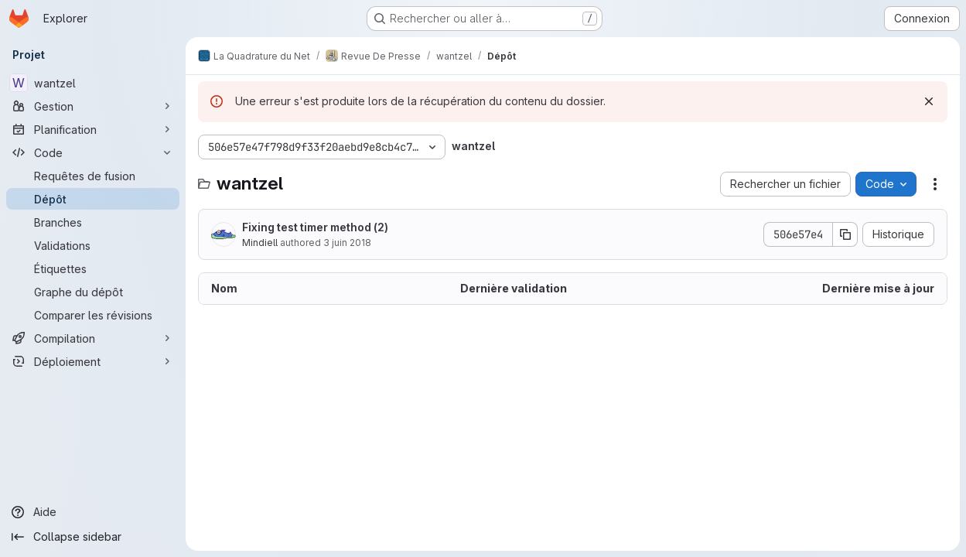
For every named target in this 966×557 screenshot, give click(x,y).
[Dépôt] (92, 199)
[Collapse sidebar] (92, 537)
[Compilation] (92, 338)
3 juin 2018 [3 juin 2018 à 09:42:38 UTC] (347, 242)
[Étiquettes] (92, 268)
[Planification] (92, 129)
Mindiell (260, 242)
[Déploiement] (92, 361)
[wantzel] (92, 83)
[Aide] (92, 512)
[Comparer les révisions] (92, 315)
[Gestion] (92, 106)
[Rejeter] (929, 101)
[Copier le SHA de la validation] (845, 234)
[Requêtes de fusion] (92, 175)
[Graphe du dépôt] (92, 291)
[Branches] (92, 222)
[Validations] (92, 245)
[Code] (92, 152)
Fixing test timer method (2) (315, 227)
